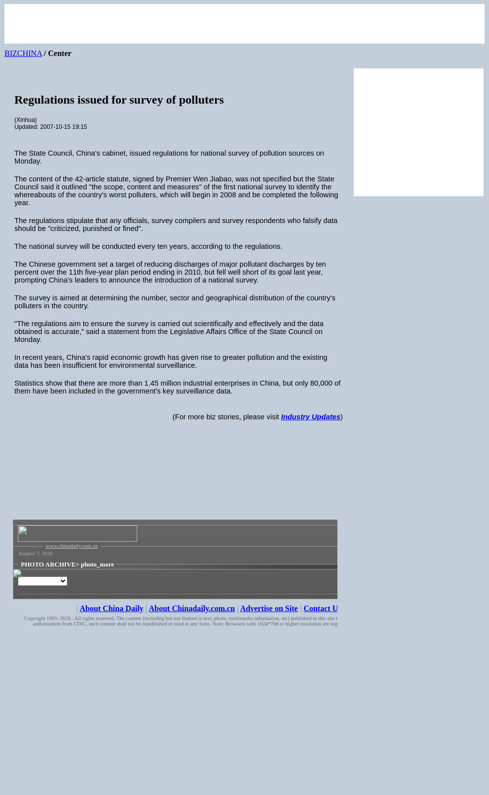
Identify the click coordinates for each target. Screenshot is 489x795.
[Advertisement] (178, 489)
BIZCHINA (23, 53)
